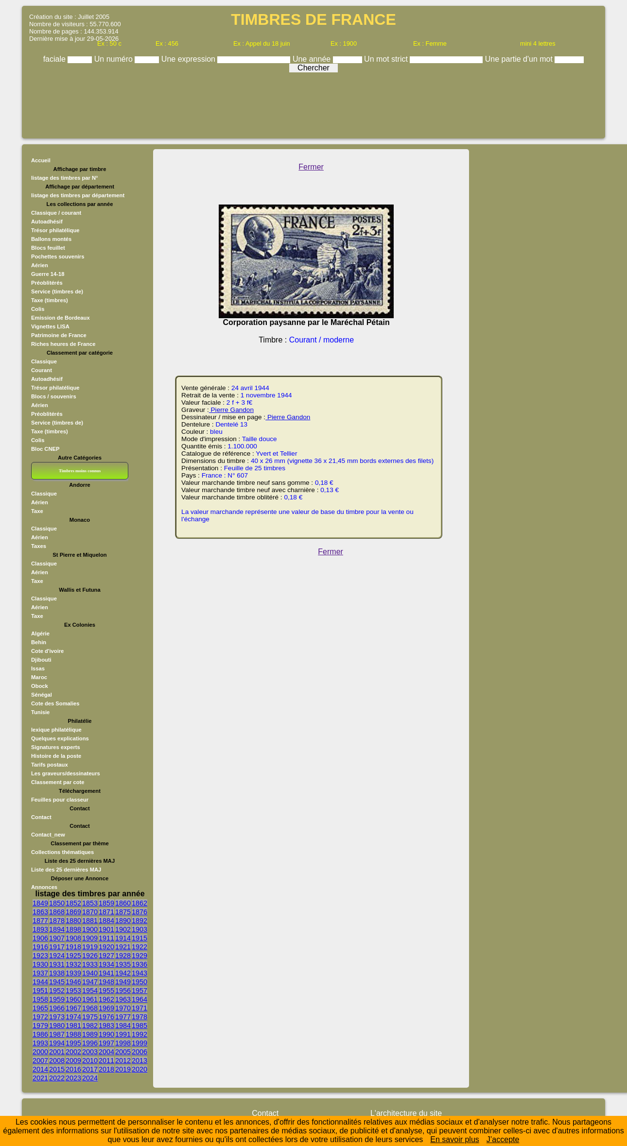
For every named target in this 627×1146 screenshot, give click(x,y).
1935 (123, 964)
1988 (73, 1034)
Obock (39, 686)
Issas (38, 668)
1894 (57, 929)
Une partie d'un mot (520, 59)
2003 (90, 1052)
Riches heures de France (63, 344)
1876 (139, 912)
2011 (106, 1060)
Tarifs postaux (49, 765)
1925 (73, 955)
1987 (57, 1034)
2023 (73, 1078)
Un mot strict (387, 59)
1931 (57, 964)
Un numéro (114, 59)
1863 (40, 912)
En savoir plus (454, 1139)
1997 (106, 1043)
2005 (123, 1052)
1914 (123, 938)
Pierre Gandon (231, 409)
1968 (90, 1008)
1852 (73, 903)
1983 (106, 1025)
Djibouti (41, 660)
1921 (123, 947)
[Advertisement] (313, 103)
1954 (90, 990)
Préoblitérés (47, 283)
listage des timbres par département (77, 195)
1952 (57, 990)
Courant (41, 370)
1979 (40, 1025)
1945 (57, 982)
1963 (123, 999)
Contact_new (48, 835)
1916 (40, 947)
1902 (123, 929)
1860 (123, 903)
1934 (106, 964)
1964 (139, 999)
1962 (106, 999)
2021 (40, 1078)
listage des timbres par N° (64, 178)
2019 (123, 1069)
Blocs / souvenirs (53, 396)
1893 (40, 929)
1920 (106, 947)
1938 (57, 973)
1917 (57, 947)
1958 (40, 999)
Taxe (37, 511)
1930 (40, 964)
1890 (123, 920)
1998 (123, 1043)
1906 (40, 938)
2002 (73, 1052)
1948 (106, 982)
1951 (40, 990)
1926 (90, 955)
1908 (73, 938)
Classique (44, 361)
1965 (40, 1008)
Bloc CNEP (45, 449)
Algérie (40, 633)
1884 (106, 920)
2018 (106, 1069)
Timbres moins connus (80, 470)
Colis (37, 309)
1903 (139, 929)
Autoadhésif (47, 221)
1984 (123, 1025)
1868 (57, 912)
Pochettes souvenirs (57, 256)
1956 (123, 990)
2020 (139, 1069)
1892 (139, 920)
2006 (139, 1052)
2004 (106, 1052)
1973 (57, 1017)
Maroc (39, 677)
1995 (73, 1043)
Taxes (38, 546)
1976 (106, 1017)
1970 (123, 1008)
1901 (106, 929)
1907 (57, 938)
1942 (123, 973)
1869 (73, 912)
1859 (106, 903)
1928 (123, 955)
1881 (90, 920)
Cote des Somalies (55, 703)
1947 (90, 982)
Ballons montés (51, 239)
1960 (73, 999)
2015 (57, 1069)
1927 (106, 955)
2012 (123, 1060)
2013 (139, 1060)
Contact (41, 817)
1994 (57, 1043)
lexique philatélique (56, 730)
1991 (123, 1034)
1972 (40, 1017)
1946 (73, 982)
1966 (57, 1008)
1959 (57, 999)
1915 (139, 938)
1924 (57, 955)
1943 (139, 973)
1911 (106, 938)
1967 (73, 1008)
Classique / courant (56, 213)
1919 (90, 947)
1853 (90, 903)
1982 (90, 1025)
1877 (40, 920)
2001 (57, 1052)
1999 (139, 1043)
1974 (73, 1017)
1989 (90, 1034)
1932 (73, 964)
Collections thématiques (62, 852)
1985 (139, 1025)
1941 (106, 973)
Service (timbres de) (57, 291)
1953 (73, 990)
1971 (139, 1008)
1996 (90, 1043)
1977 (123, 1017)
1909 (90, 938)
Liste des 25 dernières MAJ (66, 869)
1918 (73, 947)
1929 (139, 955)
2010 (90, 1060)
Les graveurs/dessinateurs (65, 773)
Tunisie (40, 712)
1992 (139, 1034)
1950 (139, 982)
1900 (90, 929)
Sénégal (41, 695)
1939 (73, 973)
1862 (139, 903)
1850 (57, 903)
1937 (40, 973)
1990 (106, 1034)
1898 (73, 929)
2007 (40, 1060)
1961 (90, 999)
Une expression (189, 59)
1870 (90, 912)
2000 (40, 1052)
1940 (90, 973)
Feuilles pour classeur (59, 800)
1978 (139, 1017)
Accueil (41, 160)
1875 (123, 912)
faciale (55, 59)
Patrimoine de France (59, 335)
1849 (40, 903)
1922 (139, 947)
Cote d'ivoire (47, 651)
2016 (73, 1069)
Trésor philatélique (55, 230)
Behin (38, 642)
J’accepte (503, 1139)
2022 (57, 1078)
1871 (106, 912)
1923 (40, 955)
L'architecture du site (406, 1113)
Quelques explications (60, 738)
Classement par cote (57, 782)
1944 (40, 982)
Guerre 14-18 (47, 274)
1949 (123, 982)
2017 (90, 1069)
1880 (73, 920)
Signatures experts (55, 747)
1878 (57, 920)
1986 (40, 1034)
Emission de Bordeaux (60, 318)
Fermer (311, 167)
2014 (40, 1069)
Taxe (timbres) (49, 300)
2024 (90, 1078)
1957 (139, 990)
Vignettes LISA (50, 326)
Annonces (44, 887)
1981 (73, 1025)
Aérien (39, 265)
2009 (73, 1060)
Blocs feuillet (48, 248)
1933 (90, 964)
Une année (313, 59)
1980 (57, 1025)
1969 (106, 1008)
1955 (106, 990)
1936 (139, 964)
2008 (57, 1060)
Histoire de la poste (56, 756)
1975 (90, 1017)
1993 (40, 1043)
